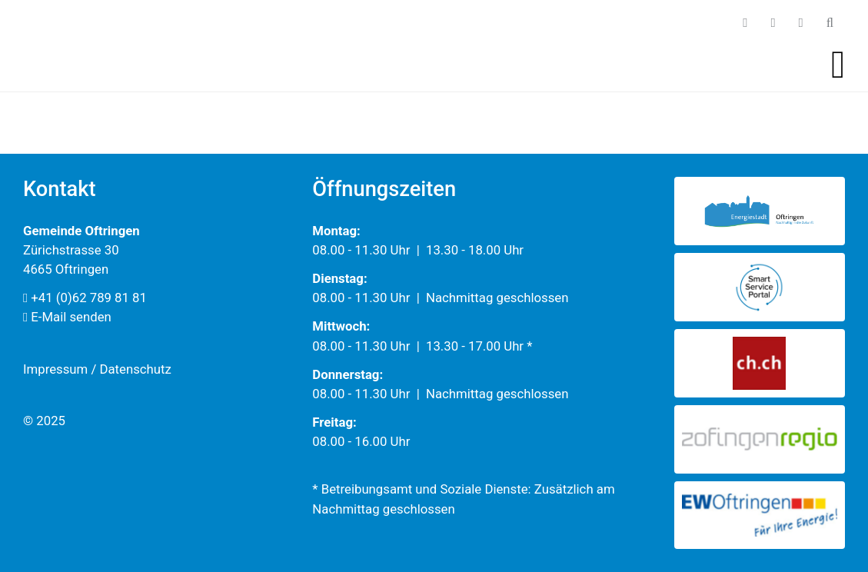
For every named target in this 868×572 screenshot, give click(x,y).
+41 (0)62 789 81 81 (85, 297)
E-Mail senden (67, 316)
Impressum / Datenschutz (97, 369)
